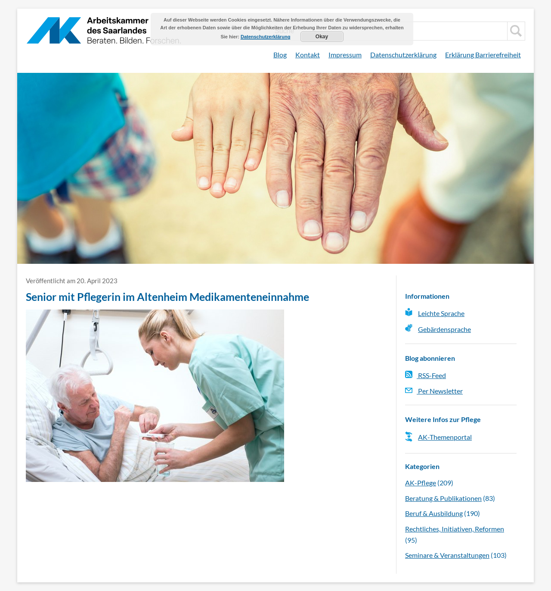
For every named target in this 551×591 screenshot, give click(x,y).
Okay (322, 37)
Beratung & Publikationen (443, 498)
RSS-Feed (425, 375)
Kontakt (307, 54)
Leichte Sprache (441, 313)
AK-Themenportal (445, 437)
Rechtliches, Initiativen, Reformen (454, 529)
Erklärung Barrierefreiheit (483, 54)
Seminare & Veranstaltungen (447, 555)
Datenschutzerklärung (403, 54)
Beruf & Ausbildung (434, 513)
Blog (280, 54)
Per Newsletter (434, 391)
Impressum (345, 54)
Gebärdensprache (444, 329)
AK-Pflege (420, 482)
